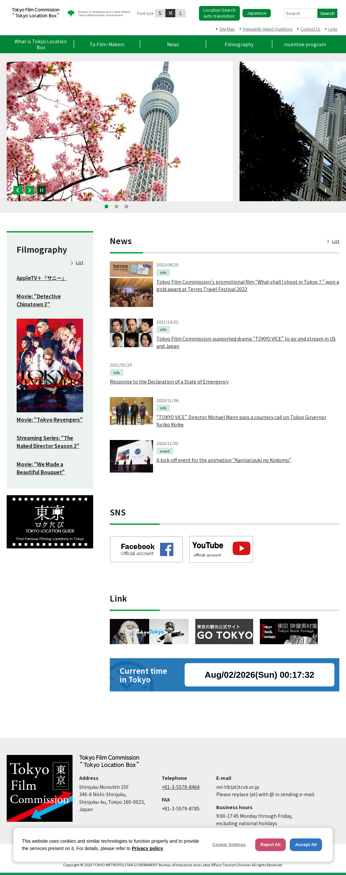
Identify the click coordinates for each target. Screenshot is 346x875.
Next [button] (29, 190)
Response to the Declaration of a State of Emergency (169, 381)
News (173, 44)
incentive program (305, 44)
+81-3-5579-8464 (181, 787)
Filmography (239, 44)
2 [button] (116, 206)
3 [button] (126, 206)
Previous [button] (17, 190)
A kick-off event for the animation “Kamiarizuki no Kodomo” (223, 460)
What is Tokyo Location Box (41, 44)
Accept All (306, 844)
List (79, 262)
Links (332, 29)
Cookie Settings (229, 844)
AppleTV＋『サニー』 (42, 277)
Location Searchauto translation (219, 13)
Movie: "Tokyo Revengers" (50, 419)
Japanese (256, 13)
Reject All (270, 844)
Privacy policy (147, 848)
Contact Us (310, 29)
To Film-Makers (106, 44)
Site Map (227, 29)
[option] (120, 131)
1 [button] (106, 206)
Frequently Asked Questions (267, 29)
